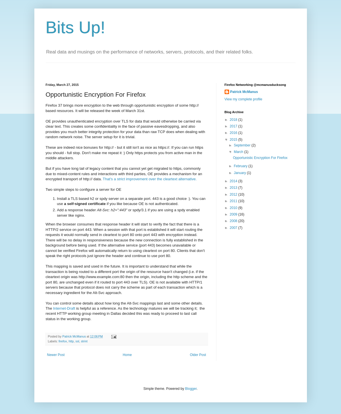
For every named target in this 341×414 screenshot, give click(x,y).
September (242, 145)
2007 (234, 228)
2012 (234, 194)
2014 (234, 181)
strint (84, 341)
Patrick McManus (244, 92)
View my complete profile (243, 99)
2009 (234, 214)
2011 (234, 201)
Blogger (191, 389)
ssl (77, 341)
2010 (234, 208)
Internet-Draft (64, 308)
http (71, 341)
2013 (234, 188)
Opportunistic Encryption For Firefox (260, 158)
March (239, 152)
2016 (234, 133)
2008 (234, 221)
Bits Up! (75, 27)
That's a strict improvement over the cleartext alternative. (150, 179)
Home (127, 355)
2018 (234, 120)
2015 (234, 140)
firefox (62, 341)
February (241, 166)
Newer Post (56, 355)
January (240, 173)
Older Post (198, 355)
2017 (234, 126)
